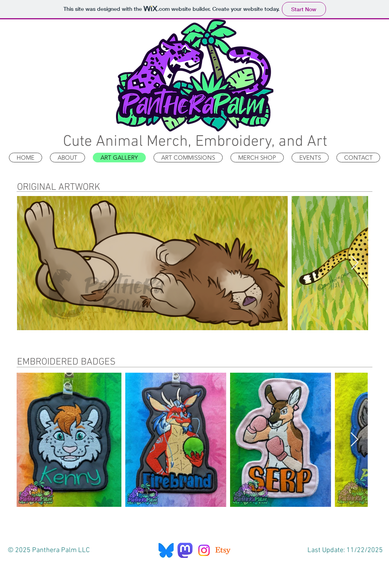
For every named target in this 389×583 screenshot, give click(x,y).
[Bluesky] (166, 550)
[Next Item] (354, 263)
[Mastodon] (185, 550)
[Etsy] (222, 550)
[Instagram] (204, 550)
